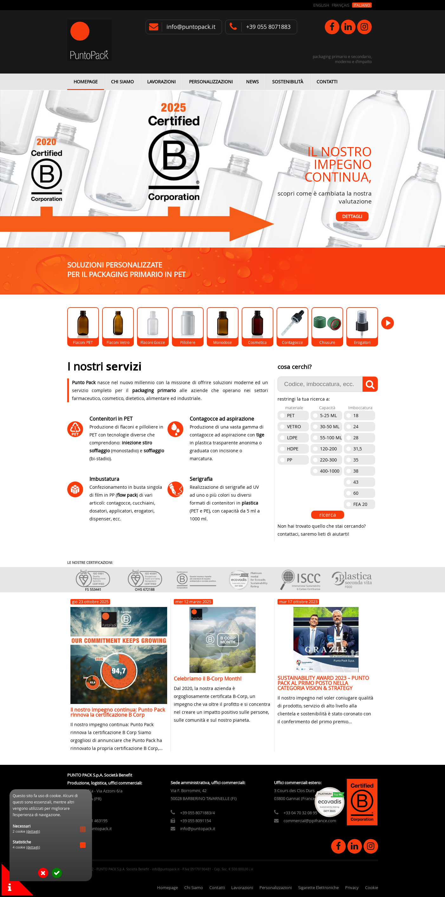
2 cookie (26, 831)
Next (429, 177)
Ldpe (292, 438)
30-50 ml (329, 426)
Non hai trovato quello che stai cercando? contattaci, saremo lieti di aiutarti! (322, 530)
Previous (15, 177)
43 (355, 482)
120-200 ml (328, 450)
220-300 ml (328, 461)
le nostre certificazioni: (90, 562)
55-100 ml (331, 438)
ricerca (327, 514)
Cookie (371, 887)
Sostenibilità (287, 82)
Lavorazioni (161, 82)
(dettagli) (33, 831)
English (321, 5)
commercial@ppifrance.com (310, 820)
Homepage (86, 82)
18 (355, 415)
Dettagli (352, 216)
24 (355, 426)
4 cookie (26, 847)
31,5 (357, 449)
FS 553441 (93, 589)
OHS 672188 (144, 589)
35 (355, 460)
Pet (291, 415)
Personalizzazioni (211, 82)
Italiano (362, 5)
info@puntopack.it (191, 26)
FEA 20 (360, 504)
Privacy (352, 887)
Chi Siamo (122, 82)
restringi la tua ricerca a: (304, 399)
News (252, 82)
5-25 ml (328, 415)
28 (355, 438)
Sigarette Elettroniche (318, 887)
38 (355, 471)
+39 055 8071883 (268, 26)
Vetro (294, 426)
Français (341, 5)
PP (289, 460)
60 (355, 493)
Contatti (327, 82)
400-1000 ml (329, 472)
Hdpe (292, 449)
